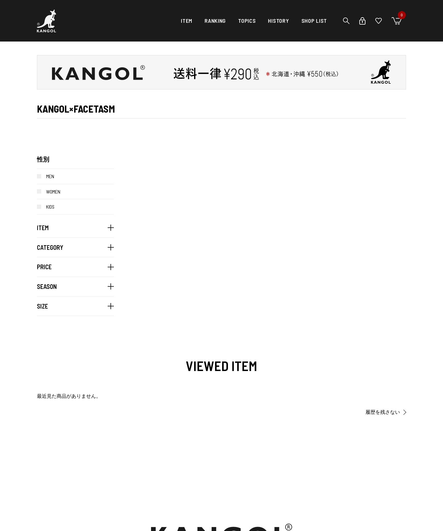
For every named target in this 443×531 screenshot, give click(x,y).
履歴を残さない (382, 412)
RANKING (215, 20)
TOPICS (247, 20)
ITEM (186, 20)
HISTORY (278, 20)
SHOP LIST (314, 20)
